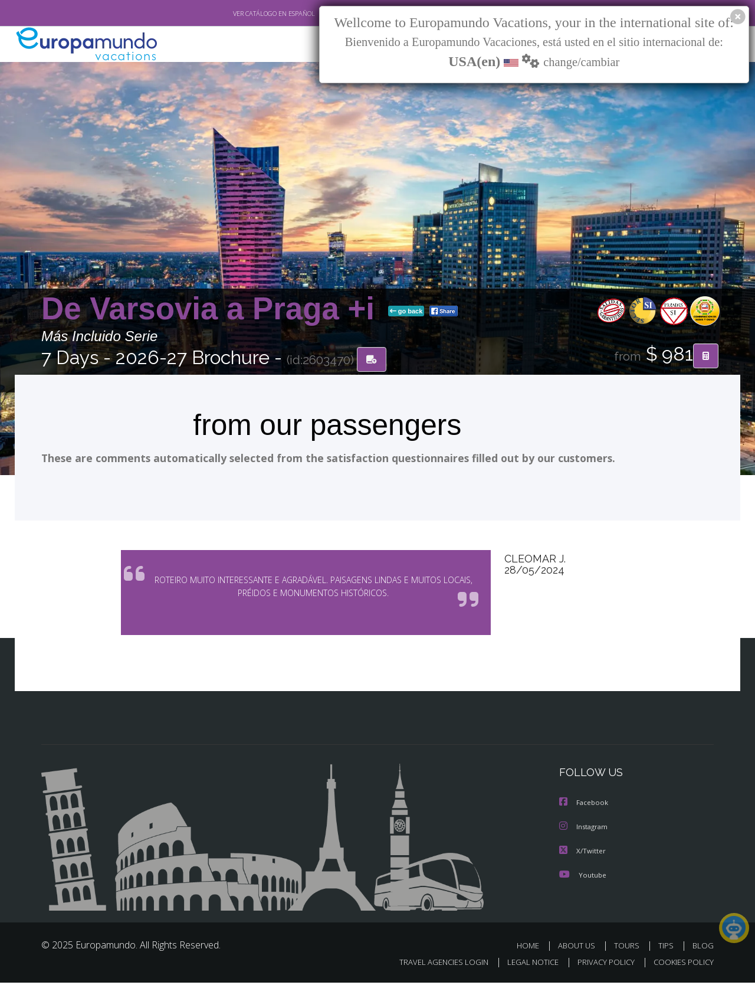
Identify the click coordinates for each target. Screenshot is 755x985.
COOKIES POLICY (681, 965)
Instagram (584, 830)
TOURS (629, 948)
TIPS (667, 948)
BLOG (703, 948)
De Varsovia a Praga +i (212, 309)
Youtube (582, 877)
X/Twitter (582, 853)
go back (406, 311)
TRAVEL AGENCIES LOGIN (433, 965)
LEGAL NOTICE (525, 965)
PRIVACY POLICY (600, 965)
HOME (532, 948)
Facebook (584, 806)
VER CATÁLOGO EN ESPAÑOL (247, 13)
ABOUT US (579, 948)
